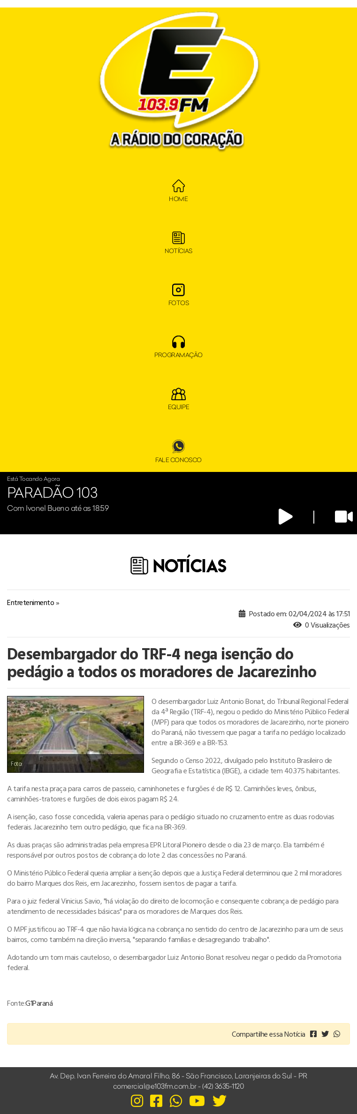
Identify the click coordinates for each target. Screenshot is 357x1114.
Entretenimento (30, 602)
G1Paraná (39, 1003)
